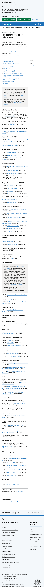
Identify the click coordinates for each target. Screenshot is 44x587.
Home (3, 27)
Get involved (33, 549)
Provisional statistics (10, 116)
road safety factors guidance (17, 284)
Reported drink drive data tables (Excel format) (13, 324)
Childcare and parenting (8, 535)
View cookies (34, 19)
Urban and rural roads (12, 170)
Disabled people (6, 543)
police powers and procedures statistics (11, 448)
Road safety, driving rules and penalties (32, 27)
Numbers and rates (11, 152)
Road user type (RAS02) (8, 66)
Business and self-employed (8, 532)
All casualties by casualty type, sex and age (17, 363)
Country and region (12, 188)
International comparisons (13, 194)
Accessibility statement (21, 574)
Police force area (11, 185)
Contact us (5, 83)
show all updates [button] (19, 491)
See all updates (20, 55)
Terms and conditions (12, 576)
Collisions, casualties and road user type (17, 295)
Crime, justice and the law (8, 540)
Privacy (7, 574)
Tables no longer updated (8, 81)
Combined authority (12, 202)
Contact (4, 576)
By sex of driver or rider (12, 353)
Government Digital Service (8, 580)
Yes (14, 512)
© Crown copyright (37, 586)
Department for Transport (10, 51)
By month (9, 340)
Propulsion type (11, 231)
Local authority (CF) (12, 475)
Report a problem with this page (35, 512)
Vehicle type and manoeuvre (14, 217)
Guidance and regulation (36, 534)
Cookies (12, 574)
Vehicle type (10, 299)
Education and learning (7, 549)
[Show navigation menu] (35, 24)
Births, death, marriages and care (10, 530)
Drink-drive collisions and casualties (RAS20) (12, 78)
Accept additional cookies (9, 19)
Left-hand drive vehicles (13, 226)
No (19, 512)
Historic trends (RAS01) (8, 65)
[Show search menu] (40, 24)
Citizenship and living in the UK (9, 538)
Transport (8, 27)
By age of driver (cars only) (13, 356)
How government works (36, 546)
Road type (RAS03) (7, 68)
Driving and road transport (16, 27)
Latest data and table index (8, 61)
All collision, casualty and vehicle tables (11, 63)
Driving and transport (7, 546)
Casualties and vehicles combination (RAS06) (12, 73)
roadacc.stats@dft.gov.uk (12, 484)
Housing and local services (8, 557)
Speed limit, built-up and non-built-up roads (17, 166)
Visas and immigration (7, 565)
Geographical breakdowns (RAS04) (10, 70)
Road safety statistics (34, 65)
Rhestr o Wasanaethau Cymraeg (9, 578)
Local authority (10, 191)
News (31, 531)
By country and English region (14, 345)
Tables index (12, 124)
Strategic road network (13, 173)
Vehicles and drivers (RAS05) (9, 71)
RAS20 (12, 258)
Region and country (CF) (13, 472)
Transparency (33, 544)
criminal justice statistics (8, 446)
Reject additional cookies (24, 19)
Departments (33, 529)
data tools (6, 95)
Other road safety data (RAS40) (9, 79)
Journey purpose (11, 228)
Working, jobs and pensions (8, 567)
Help (3, 574)
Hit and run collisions (12, 244)
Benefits (4, 527)
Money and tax (5, 559)
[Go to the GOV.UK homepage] (6, 24)
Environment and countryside (9, 554)
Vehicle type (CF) (11, 463)
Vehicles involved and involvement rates (17, 213)
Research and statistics (35, 537)
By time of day (10, 343)
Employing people (6, 551)
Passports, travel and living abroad (10, 562)
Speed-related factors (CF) (13, 469)
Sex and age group (11, 155)
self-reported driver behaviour (17, 403)
